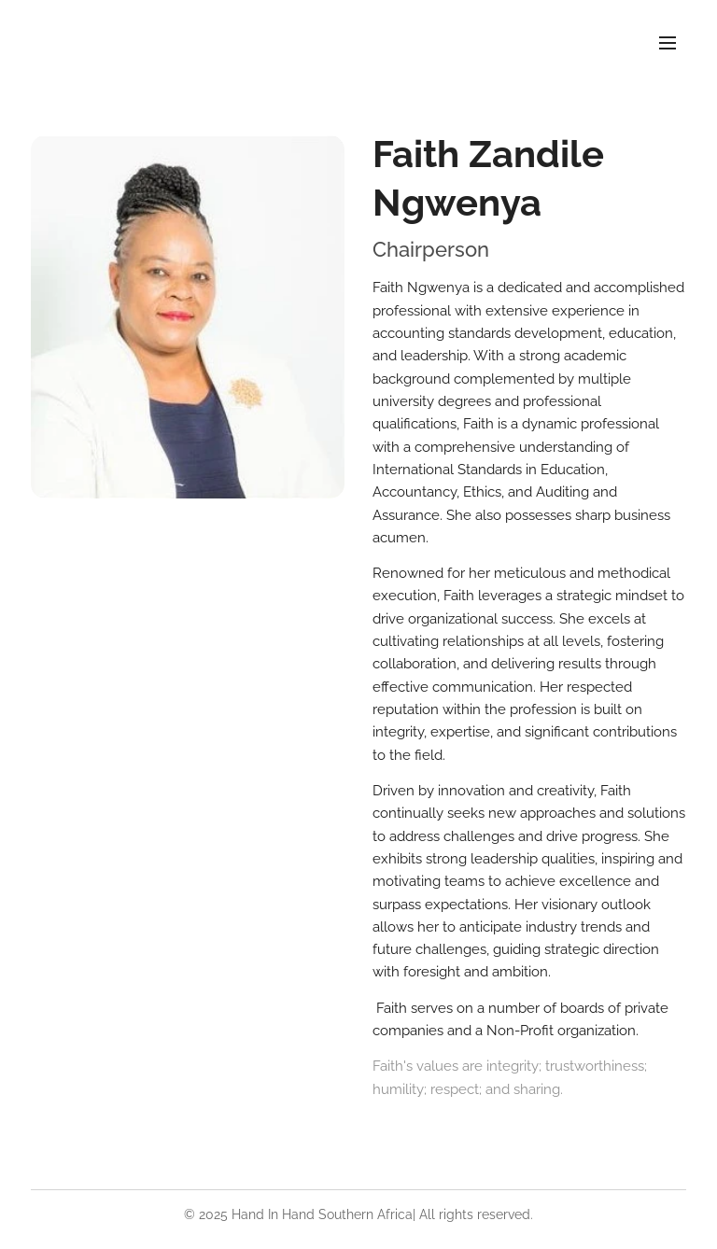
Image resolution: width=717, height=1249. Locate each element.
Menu (667, 43)
